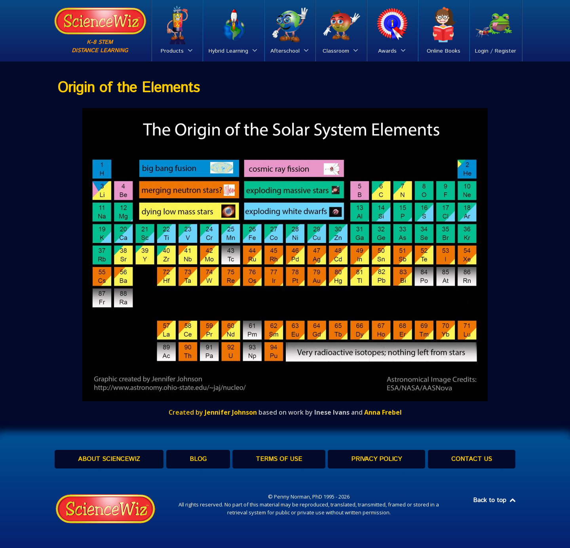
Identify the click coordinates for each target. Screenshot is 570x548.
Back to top (495, 500)
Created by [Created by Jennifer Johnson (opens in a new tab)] (213, 412)
